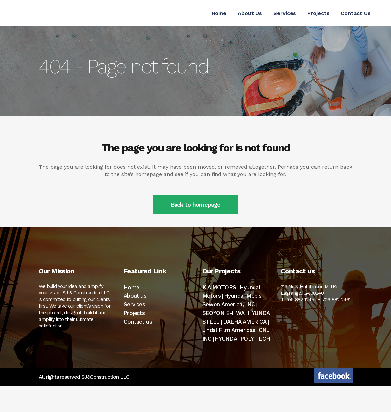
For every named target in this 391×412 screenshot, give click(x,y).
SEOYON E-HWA (223, 313)
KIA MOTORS (219, 287)
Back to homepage (195, 204)
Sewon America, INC (228, 304)
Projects (134, 313)
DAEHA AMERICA (245, 321)
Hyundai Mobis (242, 295)
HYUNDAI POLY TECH (242, 338)
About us (135, 295)
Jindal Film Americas (228, 330)
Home (131, 287)
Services (134, 304)
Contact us (138, 321)
